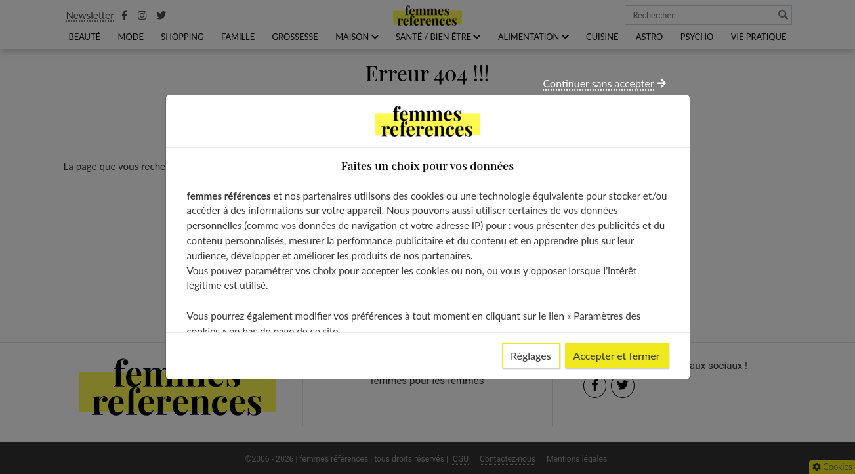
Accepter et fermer (616, 355)
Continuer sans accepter (604, 83)
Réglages (531, 355)
